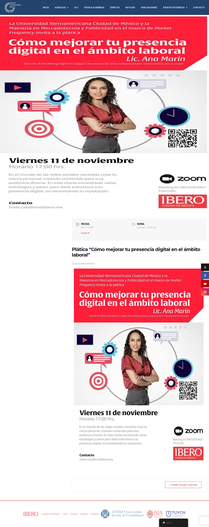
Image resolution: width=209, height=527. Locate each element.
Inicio (46, 7)
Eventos (115, 7)
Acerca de (62, 7)
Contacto (199, 7)
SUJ (76, 7)
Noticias (130, 7)
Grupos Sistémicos (175, 7)
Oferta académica (94, 7)
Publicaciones (149, 7)
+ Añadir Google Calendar (183, 484)
